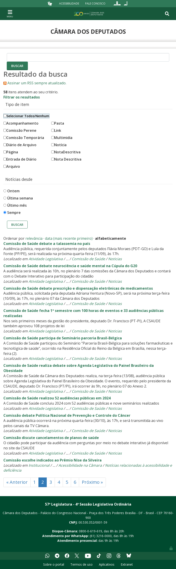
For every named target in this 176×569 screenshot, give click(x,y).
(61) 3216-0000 (101, 536)
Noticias (115, 258)
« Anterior (17, 482)
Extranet (127, 564)
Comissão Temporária (23, 137)
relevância (33, 238)
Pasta (57, 123)
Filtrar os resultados (21, 97)
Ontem (13, 190)
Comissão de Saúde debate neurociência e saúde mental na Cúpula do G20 (70, 265)
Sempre (14, 212)
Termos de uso (81, 564)
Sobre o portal (53, 564)
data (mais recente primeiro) (69, 238)
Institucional (39, 465)
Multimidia (61, 137)
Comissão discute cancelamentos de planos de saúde (51, 437)
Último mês (17, 205)
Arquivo (11, 166)
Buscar (17, 224)
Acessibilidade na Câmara (80, 465)
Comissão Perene (19, 130)
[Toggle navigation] (10, 13)
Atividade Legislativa (46, 258)
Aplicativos (106, 564)
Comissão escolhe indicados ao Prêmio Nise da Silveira (52, 460)
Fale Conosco (95, 3)
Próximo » (92, 482)
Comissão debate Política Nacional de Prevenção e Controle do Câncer (66, 415)
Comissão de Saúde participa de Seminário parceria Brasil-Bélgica (62, 338)
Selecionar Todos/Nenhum (26, 116)
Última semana (20, 198)
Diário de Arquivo (19, 144)
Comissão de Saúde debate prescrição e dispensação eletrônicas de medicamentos (78, 288)
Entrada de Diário (19, 159)
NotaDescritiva (65, 152)
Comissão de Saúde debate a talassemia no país (46, 243)
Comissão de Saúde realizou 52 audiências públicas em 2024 (57, 398)
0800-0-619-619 (90, 531)
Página (10, 152)
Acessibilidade (69, 3)
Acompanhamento (20, 123)
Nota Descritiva (66, 159)
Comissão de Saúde (88, 258)
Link (56, 130)
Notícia (59, 144)
